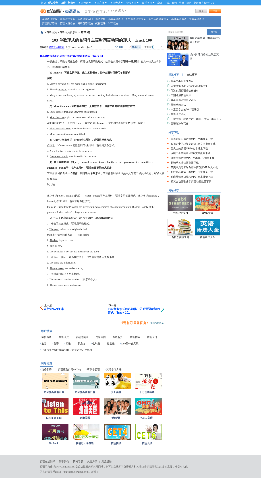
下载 (167, 2)
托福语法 (100, 23)
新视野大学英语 (85, 443)
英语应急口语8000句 (69, 369)
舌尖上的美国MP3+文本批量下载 (189, 148)
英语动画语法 (178, 104)
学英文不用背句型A (182, 81)
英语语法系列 (178, 114)
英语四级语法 (49, 23)
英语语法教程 (49, 19)
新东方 (81, 343)
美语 (56, 343)
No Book (54, 443)
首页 (43, 2)
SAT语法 (113, 23)
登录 (201, 11)
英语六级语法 (67, 23)
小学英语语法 (115, 19)
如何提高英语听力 (54, 392)
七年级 (96, 343)
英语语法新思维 (68, 32)
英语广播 (100, 2)
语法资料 (100, 19)
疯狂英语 (47, 337)
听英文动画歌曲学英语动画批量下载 (191, 181)
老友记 (116, 417)
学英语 (94, 466)
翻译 (159, 2)
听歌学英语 (93, 369)
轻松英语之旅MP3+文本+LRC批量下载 (192, 157)
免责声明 (92, 461)
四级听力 (118, 337)
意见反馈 (107, 461)
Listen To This (53, 417)
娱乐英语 (148, 2)
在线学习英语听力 (123, 466)
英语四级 (116, 443)
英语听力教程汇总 (204, 2)
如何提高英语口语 (85, 392)
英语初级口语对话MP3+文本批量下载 (192, 139)
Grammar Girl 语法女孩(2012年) (189, 85)
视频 (174, 2)
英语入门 (152, 337)
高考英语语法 (179, 19)
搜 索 (214, 32)
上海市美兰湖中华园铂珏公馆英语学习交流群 (67, 350)
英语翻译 (47, 369)
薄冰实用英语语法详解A (184, 90)
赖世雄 (111, 343)
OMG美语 (147, 417)
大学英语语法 (196, 19)
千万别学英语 (147, 392)
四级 (68, 343)
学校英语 (132, 2)
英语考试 (116, 2)
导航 (181, 2)
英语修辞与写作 (179, 123)
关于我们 (64, 461)
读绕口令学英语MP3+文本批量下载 (190, 153)
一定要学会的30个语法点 (185, 109)
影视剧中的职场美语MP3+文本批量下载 (193, 143)
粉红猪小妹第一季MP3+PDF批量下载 (192, 172)
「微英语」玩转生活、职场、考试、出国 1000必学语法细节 (204, 118)
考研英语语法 (85, 23)
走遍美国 (101, 337)
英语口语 (141, 466)
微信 (188, 2)
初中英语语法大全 (136, 19)
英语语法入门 (85, 19)
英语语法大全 (67, 19)
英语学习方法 (113, 369)
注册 (215, 11)
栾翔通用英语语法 (181, 95)
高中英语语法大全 (158, 19)
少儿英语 (116, 392)
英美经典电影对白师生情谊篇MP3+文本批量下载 (198, 167)
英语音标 (135, 337)
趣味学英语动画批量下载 (185, 162)
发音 (44, 343)
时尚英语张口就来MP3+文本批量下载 (192, 176)
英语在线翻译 (47, 461)
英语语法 (52, 32)
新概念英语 (82, 337)
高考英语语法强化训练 (183, 100)
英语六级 (147, 443)
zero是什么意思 (129, 343)
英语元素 (84, 2)
